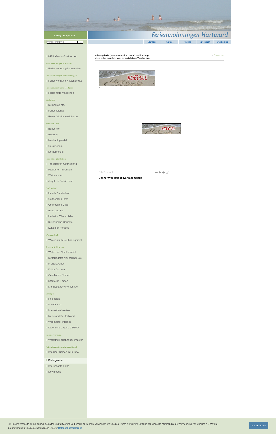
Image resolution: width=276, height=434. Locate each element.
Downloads (54, 371)
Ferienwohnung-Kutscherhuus (65, 80)
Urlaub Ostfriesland (59, 193)
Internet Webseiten (59, 310)
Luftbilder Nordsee (58, 227)
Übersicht (219, 55)
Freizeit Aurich (56, 263)
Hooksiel (53, 134)
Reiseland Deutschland (61, 316)
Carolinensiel (55, 146)
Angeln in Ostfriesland (60, 181)
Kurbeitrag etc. (56, 104)
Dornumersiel (55, 151)
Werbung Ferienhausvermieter (65, 339)
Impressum (205, 41)
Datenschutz (222, 41)
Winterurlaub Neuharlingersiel (65, 240)
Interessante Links (58, 366)
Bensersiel (54, 128)
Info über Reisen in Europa (63, 352)
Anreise (187, 41)
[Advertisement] (159, 188)
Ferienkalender (56, 110)
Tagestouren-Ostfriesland (62, 163)
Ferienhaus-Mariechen (61, 92)
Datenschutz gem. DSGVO (63, 327)
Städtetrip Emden (58, 280)
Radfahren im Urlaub (60, 169)
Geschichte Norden (59, 275)
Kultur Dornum (56, 269)
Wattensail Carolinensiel (62, 252)
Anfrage (169, 41)
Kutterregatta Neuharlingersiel (65, 257)
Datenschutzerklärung (70, 428)
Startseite (152, 41)
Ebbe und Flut (56, 210)
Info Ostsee (54, 304)
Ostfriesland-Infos (58, 199)
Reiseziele (54, 298)
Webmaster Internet (59, 321)
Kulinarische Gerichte (60, 222)
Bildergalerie (55, 360)
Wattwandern (55, 175)
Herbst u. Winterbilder (60, 216)
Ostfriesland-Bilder (58, 204)
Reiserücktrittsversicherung (63, 116)
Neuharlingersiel (57, 140)
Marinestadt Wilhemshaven (63, 286)
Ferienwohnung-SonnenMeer (64, 68)
